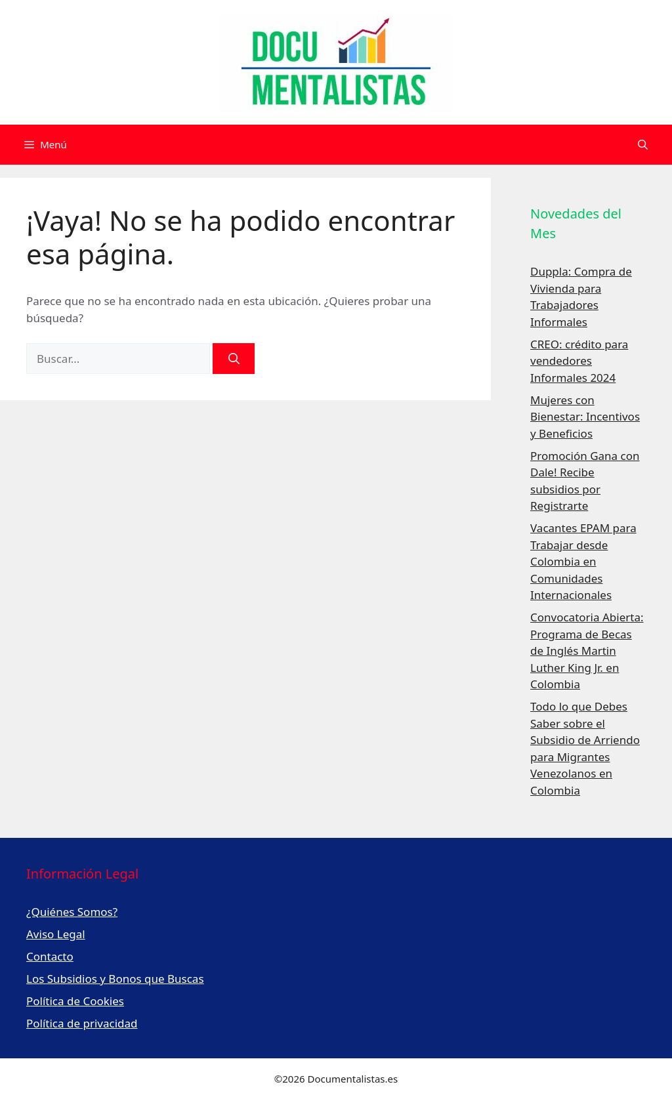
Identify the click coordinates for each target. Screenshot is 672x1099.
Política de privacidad (81, 1023)
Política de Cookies (75, 1000)
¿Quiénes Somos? (71, 911)
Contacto (50, 956)
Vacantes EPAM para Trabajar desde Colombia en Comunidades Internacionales (583, 561)
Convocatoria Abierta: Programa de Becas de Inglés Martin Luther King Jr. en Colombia (586, 651)
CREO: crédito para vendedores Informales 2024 (579, 361)
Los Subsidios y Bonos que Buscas (115, 978)
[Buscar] (234, 359)
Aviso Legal (55, 934)
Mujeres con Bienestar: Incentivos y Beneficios (585, 416)
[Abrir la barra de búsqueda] (643, 145)
